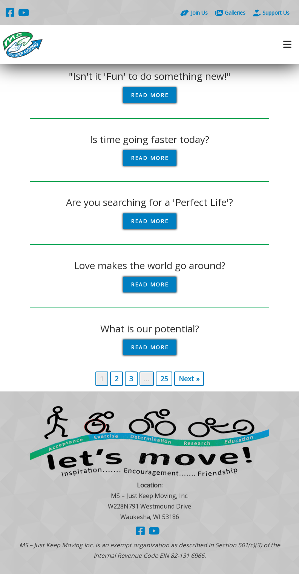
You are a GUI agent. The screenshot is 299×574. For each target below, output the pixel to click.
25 (164, 378)
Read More (150, 95)
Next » (189, 378)
